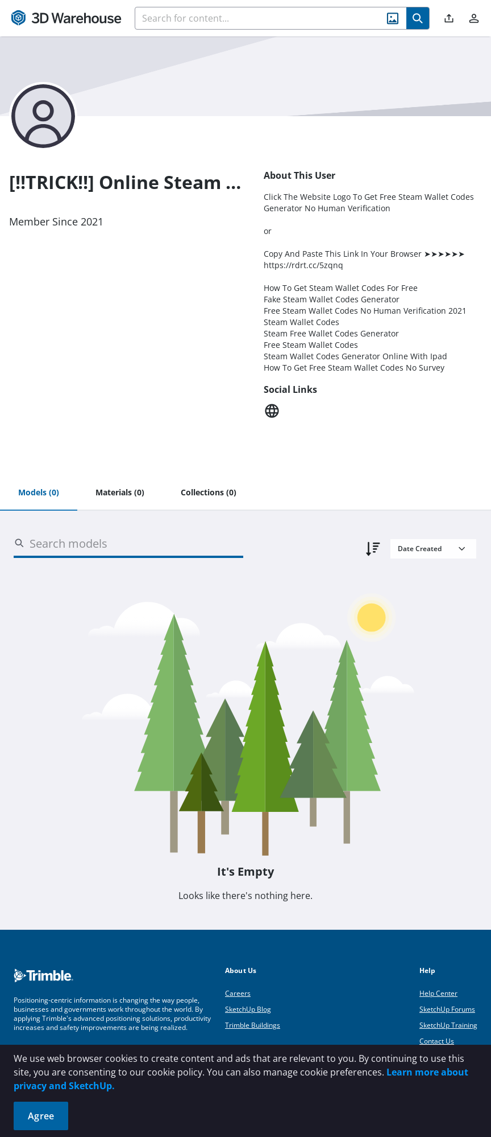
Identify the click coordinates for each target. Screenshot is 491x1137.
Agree (41, 1116)
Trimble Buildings (252, 1025)
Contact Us (436, 1041)
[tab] (38, 493)
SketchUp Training (448, 1025)
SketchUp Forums (447, 1009)
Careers (238, 993)
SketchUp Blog (248, 1009)
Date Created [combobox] (420, 548)
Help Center (438, 993)
